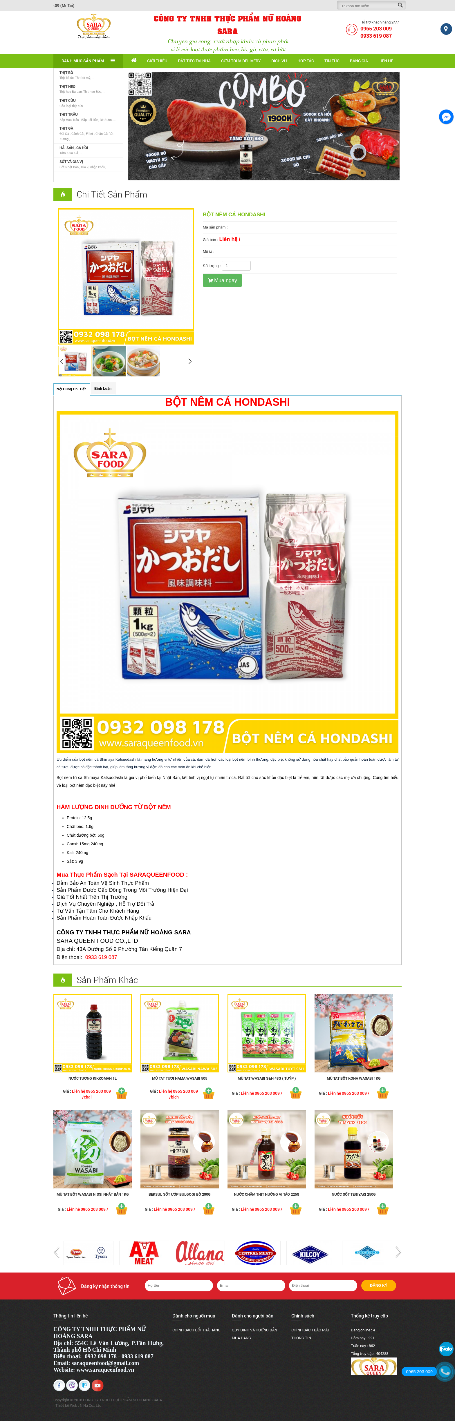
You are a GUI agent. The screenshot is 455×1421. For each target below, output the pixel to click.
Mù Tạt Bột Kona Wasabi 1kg (354, 1078)
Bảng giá (359, 61)
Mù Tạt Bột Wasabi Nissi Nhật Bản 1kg (93, 1194)
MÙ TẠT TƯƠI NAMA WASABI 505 (179, 1078)
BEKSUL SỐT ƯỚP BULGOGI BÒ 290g (180, 1194)
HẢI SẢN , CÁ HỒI (73, 147)
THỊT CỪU (67, 100)
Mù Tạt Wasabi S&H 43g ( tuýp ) (267, 1078)
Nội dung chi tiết (71, 389)
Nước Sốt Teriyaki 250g (354, 1194)
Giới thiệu (157, 61)
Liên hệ (385, 61)
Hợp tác (305, 61)
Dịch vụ (279, 61)
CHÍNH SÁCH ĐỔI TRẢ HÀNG (196, 1330)
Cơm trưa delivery (241, 61)
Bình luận (102, 389)
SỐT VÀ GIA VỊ (71, 161)
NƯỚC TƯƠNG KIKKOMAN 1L (92, 1078)
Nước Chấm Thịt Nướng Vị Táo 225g (266, 1194)
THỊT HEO (67, 86)
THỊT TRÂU (68, 114)
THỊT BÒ (66, 72)
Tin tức (332, 61)
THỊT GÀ (66, 128)
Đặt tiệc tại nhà (194, 61)
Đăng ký (378, 1285)
